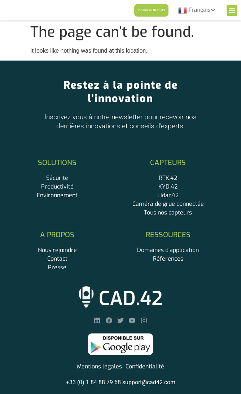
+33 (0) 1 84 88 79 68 (93, 382)
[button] (232, 10)
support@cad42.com (148, 382)
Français (194, 10)
